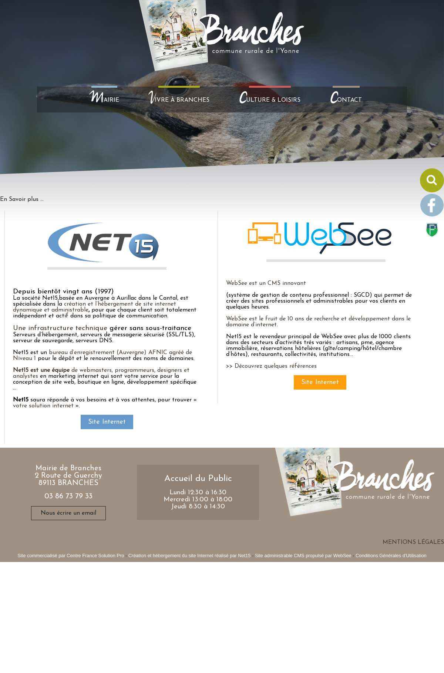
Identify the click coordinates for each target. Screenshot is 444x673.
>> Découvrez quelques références (271, 366)
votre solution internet (43, 406)
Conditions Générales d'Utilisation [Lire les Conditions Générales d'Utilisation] (391, 555)
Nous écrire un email (68, 513)
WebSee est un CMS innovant (266, 283)
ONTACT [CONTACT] (346, 99)
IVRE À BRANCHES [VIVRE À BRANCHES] (179, 99)
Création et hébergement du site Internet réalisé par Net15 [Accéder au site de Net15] (189, 555)
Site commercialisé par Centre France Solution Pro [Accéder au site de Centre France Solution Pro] (70, 555)
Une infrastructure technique (60, 328)
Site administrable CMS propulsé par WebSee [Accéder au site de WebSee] (303, 555)
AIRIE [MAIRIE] (104, 99)
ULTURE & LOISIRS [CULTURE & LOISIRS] (269, 99)
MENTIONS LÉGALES (413, 542)
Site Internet (107, 421)
